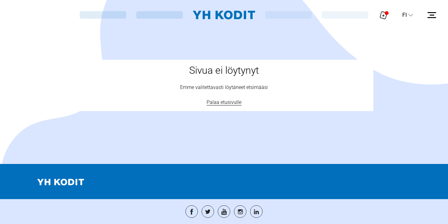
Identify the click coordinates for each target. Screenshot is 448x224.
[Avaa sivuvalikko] (432, 15)
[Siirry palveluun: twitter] (208, 211)
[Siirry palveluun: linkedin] (256, 211)
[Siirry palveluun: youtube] (224, 211)
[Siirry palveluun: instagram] (240, 211)
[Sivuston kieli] (408, 14)
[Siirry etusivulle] (224, 15)
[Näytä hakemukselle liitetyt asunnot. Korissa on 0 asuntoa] (383, 15)
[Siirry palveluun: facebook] (191, 211)
